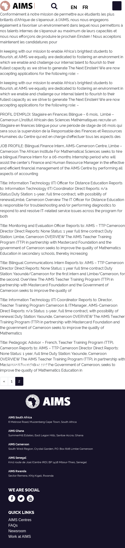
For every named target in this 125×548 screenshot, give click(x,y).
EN (74, 7)
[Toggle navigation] (117, 5)
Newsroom (17, 531)
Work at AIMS (19, 536)
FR (85, 7)
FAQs (13, 525)
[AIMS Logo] (17, 6)
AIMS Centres (19, 520)
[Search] (54, 6)
